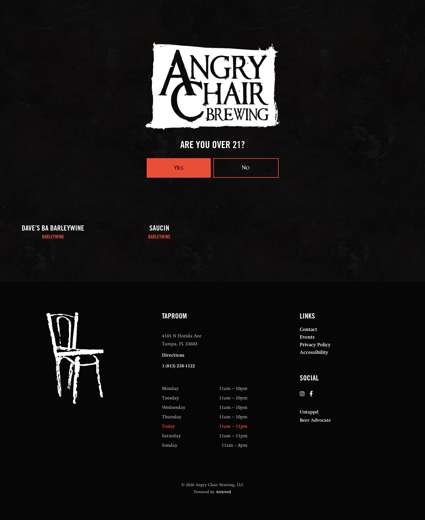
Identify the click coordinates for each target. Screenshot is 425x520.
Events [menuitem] (307, 337)
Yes (179, 167)
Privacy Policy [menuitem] (315, 344)
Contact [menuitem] (308, 329)
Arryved (223, 491)
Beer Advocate (315, 420)
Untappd (309, 412)
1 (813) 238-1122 (178, 366)
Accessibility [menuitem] (314, 352)
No (246, 167)
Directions (173, 355)
